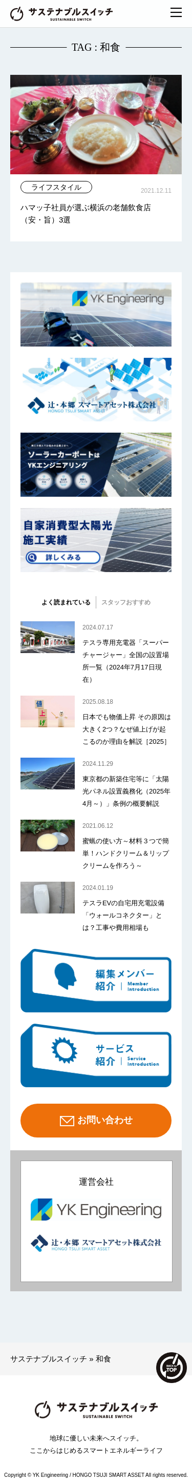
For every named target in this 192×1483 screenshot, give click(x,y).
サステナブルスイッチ (48, 1358)
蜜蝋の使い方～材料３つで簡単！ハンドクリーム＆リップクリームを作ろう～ (125, 853)
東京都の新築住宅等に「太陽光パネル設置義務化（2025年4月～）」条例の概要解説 (126, 791)
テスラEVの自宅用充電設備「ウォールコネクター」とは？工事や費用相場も (123, 915)
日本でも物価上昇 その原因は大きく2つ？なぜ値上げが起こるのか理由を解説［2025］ (126, 729)
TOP (171, 1367)
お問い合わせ (96, 1121)
